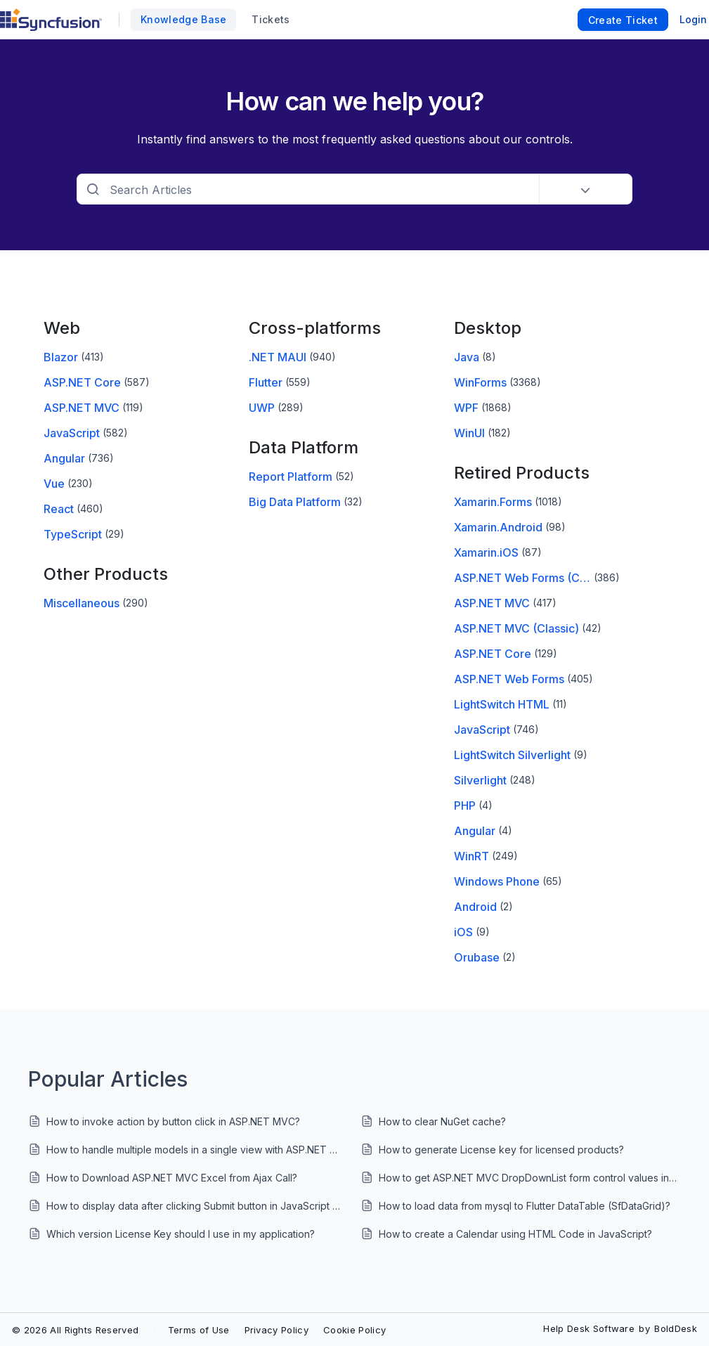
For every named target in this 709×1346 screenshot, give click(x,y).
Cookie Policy (354, 1329)
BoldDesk (675, 1328)
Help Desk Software (589, 1328)
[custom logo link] (51, 19)
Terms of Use (199, 1329)
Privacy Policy (276, 1329)
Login (693, 19)
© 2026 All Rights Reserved (75, 1329)
